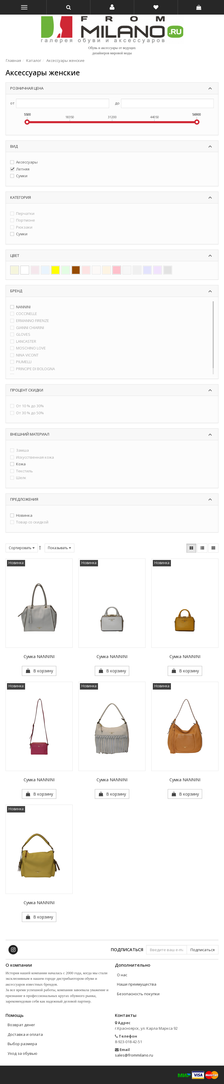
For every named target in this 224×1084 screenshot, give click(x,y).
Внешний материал (29, 434)
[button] (112, 7)
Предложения (24, 499)
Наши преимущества (136, 984)
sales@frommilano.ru (134, 1055)
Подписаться (127, 949)
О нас (122, 974)
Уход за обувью (22, 1053)
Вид (14, 146)
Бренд (16, 290)
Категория (20, 197)
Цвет (14, 255)
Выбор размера (22, 1043)
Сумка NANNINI (39, 656)
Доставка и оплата (25, 1034)
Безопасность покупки (138, 993)
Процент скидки (26, 390)
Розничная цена (26, 88)
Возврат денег (21, 1024)
